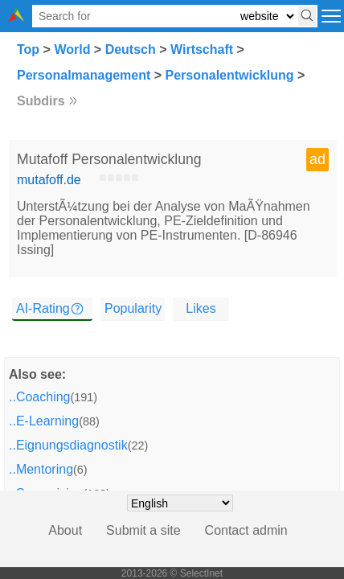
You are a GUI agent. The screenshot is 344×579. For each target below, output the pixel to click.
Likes (200, 308)
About (65, 530)
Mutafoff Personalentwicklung (109, 159)
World (72, 49)
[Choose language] (180, 503)
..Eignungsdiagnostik (68, 445)
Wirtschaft (201, 49)
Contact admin (246, 530)
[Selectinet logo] (16, 17)
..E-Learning (44, 421)
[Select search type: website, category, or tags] (267, 16)
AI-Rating (43, 308)
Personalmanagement (83, 75)
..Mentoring (41, 469)
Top (28, 49)
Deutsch (130, 49)
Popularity (133, 308)
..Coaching (40, 397)
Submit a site (143, 530)
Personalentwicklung (230, 75)
